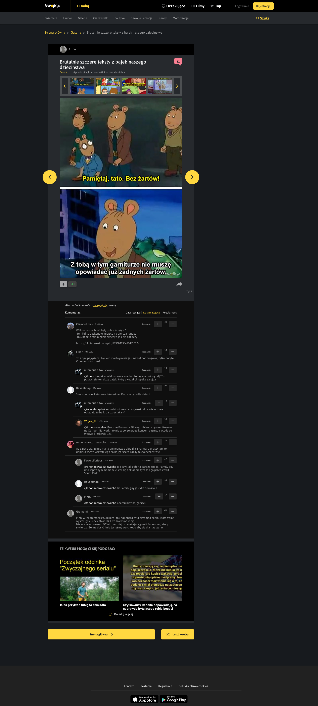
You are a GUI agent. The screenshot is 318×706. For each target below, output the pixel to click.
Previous (65, 86)
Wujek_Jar (90, 421)
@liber (88, 376)
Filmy (200, 6)
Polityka (120, 18)
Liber (79, 352)
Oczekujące (175, 6)
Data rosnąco (133, 312)
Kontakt (129, 686)
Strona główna (55, 32)
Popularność (170, 312)
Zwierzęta (51, 18)
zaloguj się (100, 305)
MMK (87, 496)
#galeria (78, 72)
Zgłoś (189, 291)
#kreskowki (97, 72)
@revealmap (92, 409)
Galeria (82, 18)
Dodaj (84, 6)
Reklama (146, 686)
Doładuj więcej (121, 614)
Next (177, 86)
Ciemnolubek (84, 324)
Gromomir (82, 511)
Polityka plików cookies (193, 686)
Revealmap (83, 388)
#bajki (87, 72)
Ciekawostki (100, 18)
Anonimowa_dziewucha (91, 442)
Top (218, 6)
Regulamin (165, 686)
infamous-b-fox (93, 370)
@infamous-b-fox (95, 427)
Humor (67, 18)
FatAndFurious (93, 460)
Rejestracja (263, 6)
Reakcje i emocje (141, 18)
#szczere (108, 72)
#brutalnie (119, 72)
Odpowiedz (145, 324)
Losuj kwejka (178, 634)
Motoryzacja (181, 18)
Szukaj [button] (265, 18)
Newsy (162, 18)
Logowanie (242, 6)
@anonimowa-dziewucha (100, 466)
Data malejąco (151, 312)
